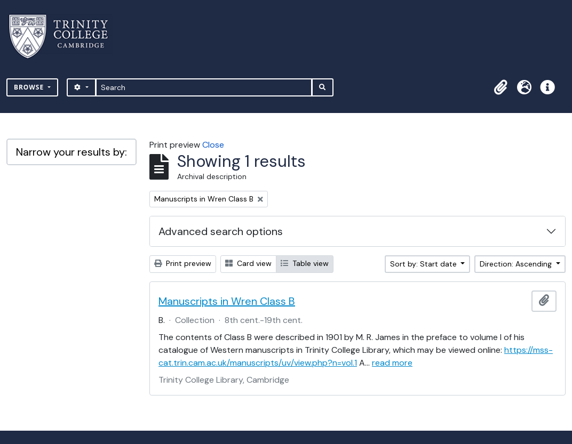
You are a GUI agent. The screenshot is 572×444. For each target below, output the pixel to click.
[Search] (204, 87)
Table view (305, 263)
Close (213, 144)
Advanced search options (220, 231)
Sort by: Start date (424, 264)
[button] (500, 87)
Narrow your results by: (71, 152)
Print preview (182, 263)
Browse (30, 87)
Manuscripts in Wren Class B (226, 301)
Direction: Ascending (517, 264)
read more (392, 362)
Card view (248, 263)
